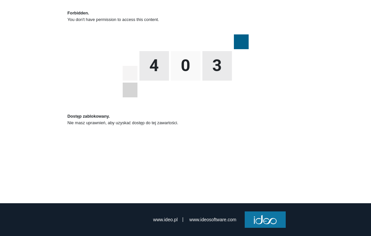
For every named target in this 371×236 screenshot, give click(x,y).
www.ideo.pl (165, 219)
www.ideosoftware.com (212, 219)
